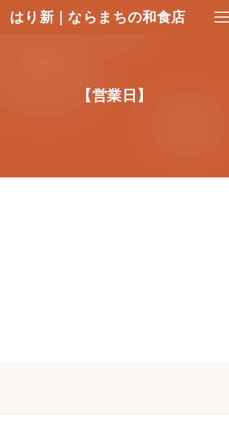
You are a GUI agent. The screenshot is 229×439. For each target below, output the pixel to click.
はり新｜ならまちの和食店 (97, 17)
